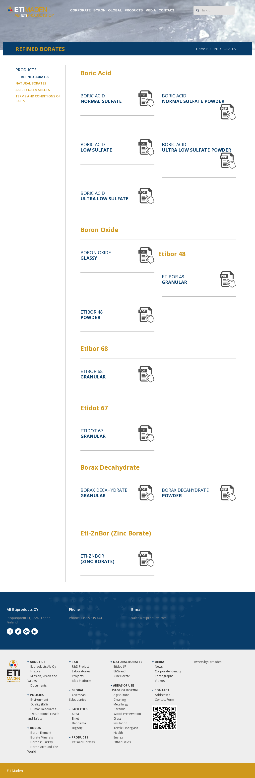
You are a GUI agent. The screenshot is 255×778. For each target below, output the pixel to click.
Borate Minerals (41, 737)
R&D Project (80, 666)
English (198, 19)
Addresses (162, 695)
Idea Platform (81, 681)
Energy (118, 737)
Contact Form (164, 699)
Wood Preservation (127, 714)
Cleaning (120, 699)
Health (118, 733)
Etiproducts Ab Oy (43, 666)
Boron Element (40, 733)
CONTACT (166, 10)
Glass (117, 718)
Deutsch (208, 19)
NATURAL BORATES (30, 83)
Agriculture (121, 695)
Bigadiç (77, 728)
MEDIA (150, 10)
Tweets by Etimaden (207, 662)
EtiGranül (120, 671)
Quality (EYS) (39, 704)
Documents (38, 685)
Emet (75, 718)
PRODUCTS (134, 10)
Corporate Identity (168, 671)
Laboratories (81, 671)
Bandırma (79, 723)
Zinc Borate (122, 676)
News (159, 666)
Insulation (120, 723)
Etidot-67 (120, 666)
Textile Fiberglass (126, 728)
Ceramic (119, 709)
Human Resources (43, 709)
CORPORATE (80, 10)
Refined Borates (83, 742)
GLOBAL (115, 10)
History (35, 671)
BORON (99, 10)
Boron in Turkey (41, 742)
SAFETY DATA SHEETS (32, 89)
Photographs (164, 676)
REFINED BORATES (35, 77)
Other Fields (122, 742)
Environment (39, 699)
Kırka (75, 714)
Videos (160, 681)
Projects (77, 676)
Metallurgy (121, 704)
